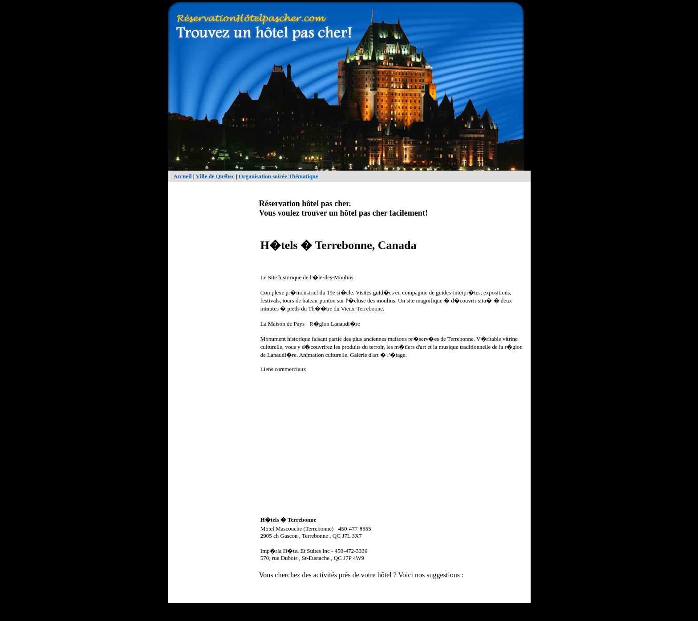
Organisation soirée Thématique (278, 176)
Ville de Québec (215, 176)
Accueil (182, 176)
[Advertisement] (208, 323)
